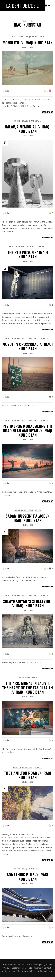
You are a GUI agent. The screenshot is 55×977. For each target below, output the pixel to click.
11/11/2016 (27, 525)
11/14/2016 (27, 353)
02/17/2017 (27, 47)
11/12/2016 (27, 439)
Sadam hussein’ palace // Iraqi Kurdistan (27, 518)
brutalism (17, 37)
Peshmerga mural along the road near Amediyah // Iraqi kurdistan (27, 430)
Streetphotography (38, 338)
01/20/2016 (27, 884)
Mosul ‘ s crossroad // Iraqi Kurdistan (27, 346)
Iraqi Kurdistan (34, 37)
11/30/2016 (27, 261)
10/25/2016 (27, 610)
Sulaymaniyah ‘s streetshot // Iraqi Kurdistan (27, 603)
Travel (38, 767)
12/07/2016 (27, 136)
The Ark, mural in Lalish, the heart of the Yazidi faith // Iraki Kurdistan (27, 687)
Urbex (38, 510)
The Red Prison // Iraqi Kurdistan (27, 254)
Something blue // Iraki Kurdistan (27, 877)
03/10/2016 (27, 782)
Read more (47, 112)
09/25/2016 (27, 696)
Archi (17, 121)
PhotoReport (38, 246)
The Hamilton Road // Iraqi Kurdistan (27, 775)
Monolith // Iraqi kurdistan (28, 42)
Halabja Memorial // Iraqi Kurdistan (27, 129)
